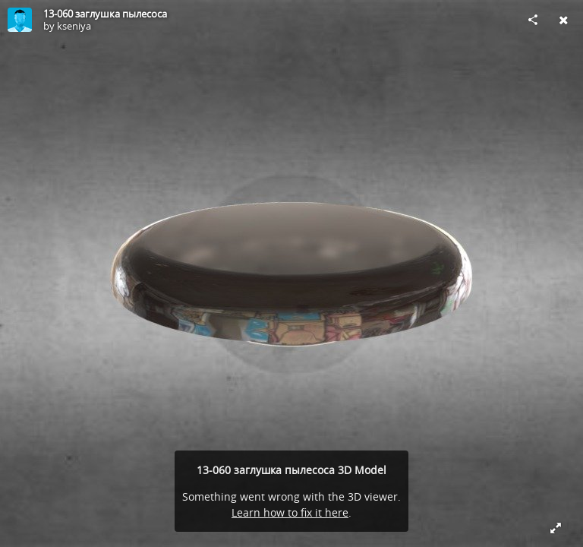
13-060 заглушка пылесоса (105, 14)
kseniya (74, 26)
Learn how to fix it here (290, 512)
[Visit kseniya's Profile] (20, 20)
